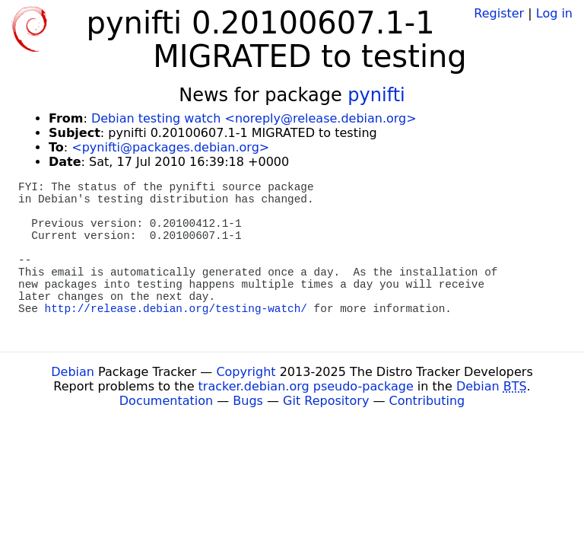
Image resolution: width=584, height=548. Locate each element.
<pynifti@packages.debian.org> (170, 147)
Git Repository (326, 400)
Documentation (166, 400)
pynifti (376, 95)
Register (499, 13)
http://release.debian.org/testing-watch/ (176, 309)
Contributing (427, 400)
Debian (72, 372)
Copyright (245, 372)
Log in (554, 13)
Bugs (248, 400)
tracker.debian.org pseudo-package (306, 386)
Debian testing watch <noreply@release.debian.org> (254, 118)
